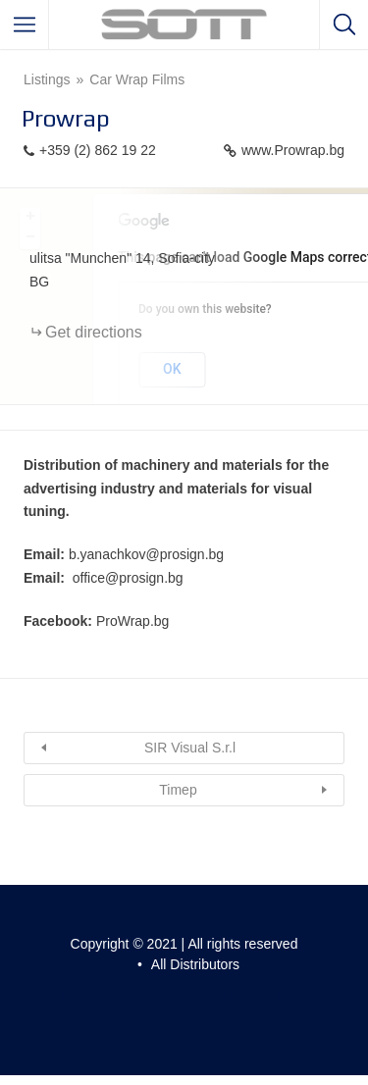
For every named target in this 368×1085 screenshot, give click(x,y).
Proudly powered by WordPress (136, 995)
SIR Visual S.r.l (190, 747)
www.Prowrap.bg (292, 150)
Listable (286, 995)
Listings (47, 79)
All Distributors (195, 964)
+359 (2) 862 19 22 (97, 150)
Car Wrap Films (136, 79)
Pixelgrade (181, 1015)
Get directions (93, 332)
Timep (177, 790)
